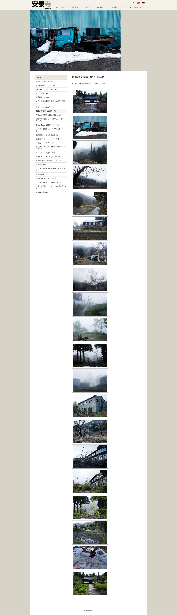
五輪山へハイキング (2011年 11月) (48, 157)
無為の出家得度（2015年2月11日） (49, 115)
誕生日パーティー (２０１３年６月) (49, 139)
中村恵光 (128, 7)
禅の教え (77, 7)
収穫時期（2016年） (43, 97)
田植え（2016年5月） (44, 107)
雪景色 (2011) (41, 174)
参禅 (89, 7)
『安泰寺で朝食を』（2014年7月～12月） (49, 130)
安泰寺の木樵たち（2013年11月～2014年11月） (50, 120)
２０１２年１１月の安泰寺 (45, 153)
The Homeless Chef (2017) (45, 85)
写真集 (38, 77)
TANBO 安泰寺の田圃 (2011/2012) (48, 160)
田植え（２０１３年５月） (45, 143)
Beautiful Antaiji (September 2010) (48, 182)
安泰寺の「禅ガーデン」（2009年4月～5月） (51, 187)
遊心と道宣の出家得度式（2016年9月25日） (50, 102)
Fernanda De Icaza (98, 83)
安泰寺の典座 (41, 164)
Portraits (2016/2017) (43, 93)
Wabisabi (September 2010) (46, 178)
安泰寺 (65, 7)
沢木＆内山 (102, 7)
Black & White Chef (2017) (45, 82)
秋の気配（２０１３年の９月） (47, 135)
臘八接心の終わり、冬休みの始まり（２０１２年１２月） (50, 148)
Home (56, 7)
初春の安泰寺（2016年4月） (46, 111)
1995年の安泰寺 (42, 192)
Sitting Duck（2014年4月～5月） (48, 125)
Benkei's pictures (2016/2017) (46, 89)
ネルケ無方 (117, 7)
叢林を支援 (137, 7)
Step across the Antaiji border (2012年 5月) (50, 169)
